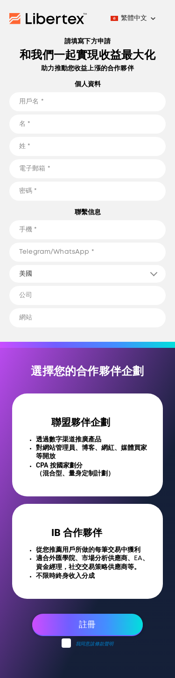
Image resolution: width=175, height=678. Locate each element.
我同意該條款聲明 (94, 644)
